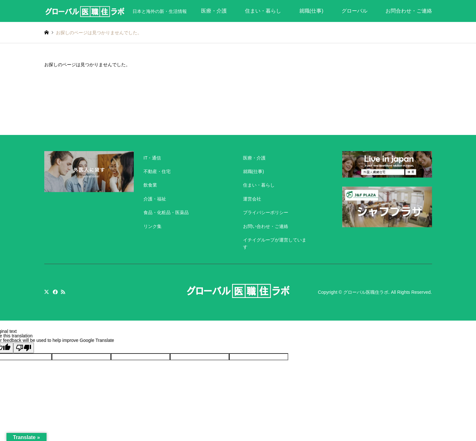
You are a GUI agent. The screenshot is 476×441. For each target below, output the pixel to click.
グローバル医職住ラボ (365, 292)
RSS (63, 292)
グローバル (354, 11)
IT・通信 (152, 157)
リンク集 (152, 226)
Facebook (54, 292)
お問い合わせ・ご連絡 (265, 226)
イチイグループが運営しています (274, 243)
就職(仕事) (311, 11)
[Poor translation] (23, 348)
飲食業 (150, 185)
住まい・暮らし (263, 11)
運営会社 (252, 198)
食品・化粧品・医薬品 (166, 212)
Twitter (46, 292)
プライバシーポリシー (265, 212)
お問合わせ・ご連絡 (409, 11)
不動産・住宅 (157, 171)
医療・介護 (214, 11)
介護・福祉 (154, 198)
